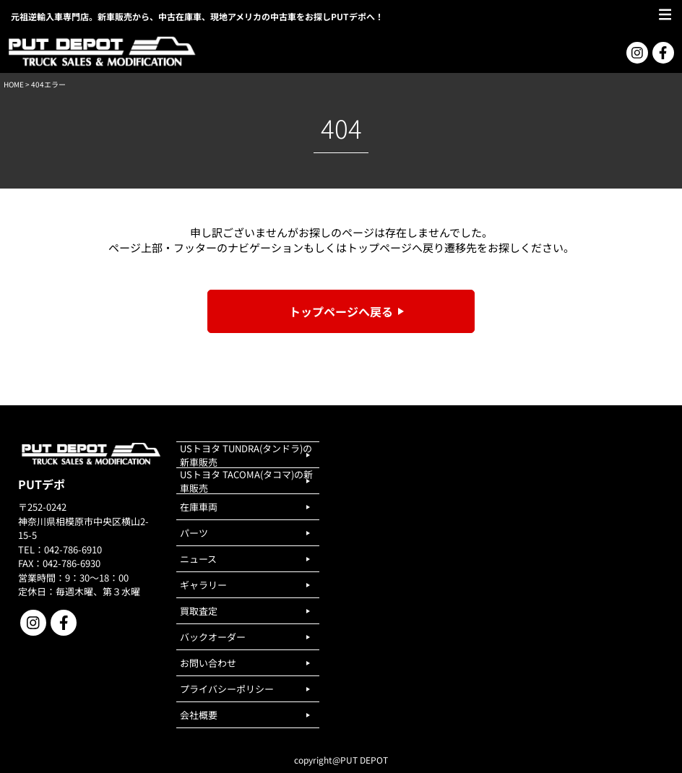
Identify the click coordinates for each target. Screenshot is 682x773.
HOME (14, 84)
